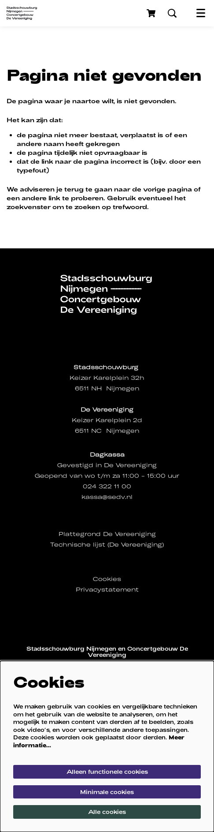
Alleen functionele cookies (107, 771)
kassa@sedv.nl (107, 497)
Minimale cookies (107, 792)
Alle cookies (107, 812)
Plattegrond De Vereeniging (107, 534)
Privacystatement (107, 589)
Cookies (107, 579)
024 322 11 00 (107, 486)
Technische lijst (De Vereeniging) (107, 544)
